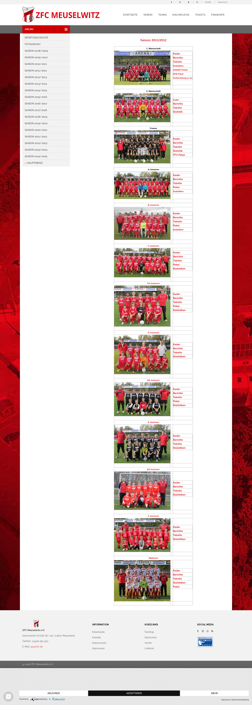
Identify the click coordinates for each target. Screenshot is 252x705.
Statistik (178, 111)
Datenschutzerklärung (240, 700)
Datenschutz (99, 643)
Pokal (176, 187)
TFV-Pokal (179, 154)
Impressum (222, 2)
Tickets (200, 14)
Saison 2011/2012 (36, 70)
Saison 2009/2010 (36, 57)
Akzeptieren (134, 693)
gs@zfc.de (37, 646)
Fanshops (217, 14)
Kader (176, 53)
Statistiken (179, 268)
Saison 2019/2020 (36, 123)
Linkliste (149, 648)
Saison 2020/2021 (36, 130)
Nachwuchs (180, 14)
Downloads (98, 632)
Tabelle (177, 61)
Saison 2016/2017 (36, 103)
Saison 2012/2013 (36, 77)
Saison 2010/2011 (36, 64)
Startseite (130, 14)
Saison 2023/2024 (36, 149)
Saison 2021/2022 (36, 136)
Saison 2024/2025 (36, 156)
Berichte (178, 57)
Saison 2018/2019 (36, 116)
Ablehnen (53, 693)
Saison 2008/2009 (36, 50)
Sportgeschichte (36, 37)
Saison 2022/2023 (36, 143)
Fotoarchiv (32, 44)
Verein (148, 14)
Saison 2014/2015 (36, 90)
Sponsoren (151, 637)
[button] (46, 29)
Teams (162, 14)
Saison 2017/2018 (36, 110)
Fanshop (149, 632)
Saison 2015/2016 (36, 97)
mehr (214, 693)
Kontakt (208, 2)
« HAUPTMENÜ (34, 163)
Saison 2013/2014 (36, 83)
